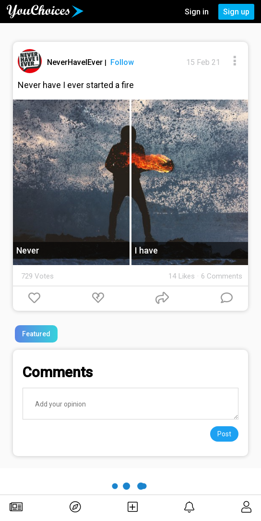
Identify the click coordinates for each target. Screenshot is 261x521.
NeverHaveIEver (76, 62)
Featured (36, 334)
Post (224, 434)
